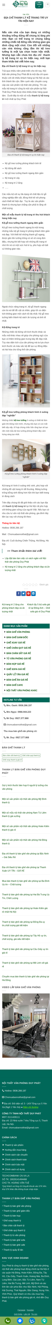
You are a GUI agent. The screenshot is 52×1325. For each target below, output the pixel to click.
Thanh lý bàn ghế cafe (14, 1245)
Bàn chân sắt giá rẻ (18, 653)
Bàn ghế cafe (14, 685)
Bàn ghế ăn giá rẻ (17, 680)
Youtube (30, 1310)
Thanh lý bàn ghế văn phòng (17, 1206)
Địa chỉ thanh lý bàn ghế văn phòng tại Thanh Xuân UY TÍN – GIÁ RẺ (24, 869)
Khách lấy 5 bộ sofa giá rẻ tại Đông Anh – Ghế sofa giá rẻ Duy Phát (38, 608)
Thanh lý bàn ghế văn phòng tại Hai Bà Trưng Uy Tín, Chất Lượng (25, 896)
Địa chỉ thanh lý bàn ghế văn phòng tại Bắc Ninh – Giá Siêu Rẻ (25, 855)
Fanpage (21, 1310)
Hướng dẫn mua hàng (15, 1150)
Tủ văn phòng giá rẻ (18, 658)
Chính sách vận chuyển (16, 1155)
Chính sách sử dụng (15, 1169)
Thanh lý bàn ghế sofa (14, 1240)
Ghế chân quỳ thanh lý (14, 1230)
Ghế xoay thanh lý (12, 1220)
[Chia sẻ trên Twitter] (23, 593)
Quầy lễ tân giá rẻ (17, 674)
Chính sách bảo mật (14, 1164)
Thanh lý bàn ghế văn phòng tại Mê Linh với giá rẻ (25, 965)
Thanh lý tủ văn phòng (14, 1235)
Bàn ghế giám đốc (17, 637)
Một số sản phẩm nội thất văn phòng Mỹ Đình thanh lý (24, 801)
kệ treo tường (20, 420)
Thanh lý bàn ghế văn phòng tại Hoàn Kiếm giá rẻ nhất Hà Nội (25, 910)
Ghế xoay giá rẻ (15, 642)
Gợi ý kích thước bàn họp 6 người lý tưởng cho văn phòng (25, 787)
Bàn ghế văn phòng (18, 632)
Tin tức (26, 14)
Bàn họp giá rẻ (15, 664)
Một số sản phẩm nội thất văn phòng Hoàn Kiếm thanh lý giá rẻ (25, 828)
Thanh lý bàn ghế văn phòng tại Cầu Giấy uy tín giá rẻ (25, 951)
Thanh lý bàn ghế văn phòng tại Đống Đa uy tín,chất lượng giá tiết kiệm (23, 924)
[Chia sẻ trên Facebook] (18, 593)
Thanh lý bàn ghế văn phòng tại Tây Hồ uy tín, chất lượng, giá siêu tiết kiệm (24, 937)
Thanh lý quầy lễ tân (13, 1250)
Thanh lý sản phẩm (14, 1145)
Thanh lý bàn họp (11, 1216)
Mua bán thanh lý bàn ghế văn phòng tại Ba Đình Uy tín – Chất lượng (25, 883)
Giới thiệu (18, 1314)
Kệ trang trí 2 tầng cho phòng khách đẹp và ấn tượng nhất (13, 608)
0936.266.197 (19, 1091)
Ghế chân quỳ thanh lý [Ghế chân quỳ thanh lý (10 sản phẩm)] (31, 755)
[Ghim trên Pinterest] (28, 593)
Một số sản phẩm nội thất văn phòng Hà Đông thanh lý (24, 842)
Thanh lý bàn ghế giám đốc (16, 1211)
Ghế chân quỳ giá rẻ (18, 648)
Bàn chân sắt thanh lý (13, 1225)
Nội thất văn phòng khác (21, 690)
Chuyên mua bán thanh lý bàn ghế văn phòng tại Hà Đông (25, 978)
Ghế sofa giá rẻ (15, 669)
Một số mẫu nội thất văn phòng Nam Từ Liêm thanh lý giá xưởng (24, 814)
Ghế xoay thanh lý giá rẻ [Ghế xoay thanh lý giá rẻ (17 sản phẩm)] (12, 760)
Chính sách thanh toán (16, 1159)
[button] (3, 4)
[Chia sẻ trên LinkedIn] (33, 593)
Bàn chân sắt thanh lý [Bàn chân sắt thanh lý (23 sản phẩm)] (11, 755)
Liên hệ (27, 1314)
